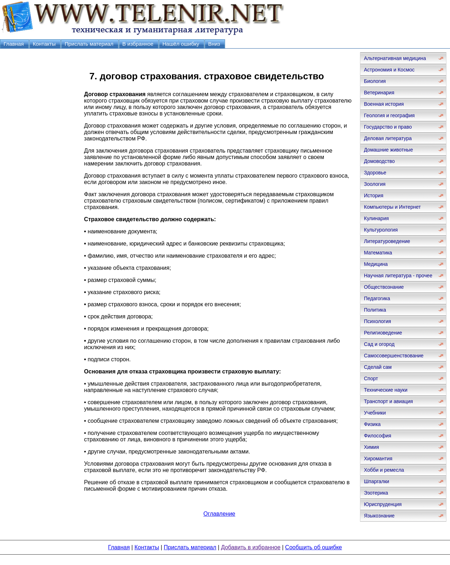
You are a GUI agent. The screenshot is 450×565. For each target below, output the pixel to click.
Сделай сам (378, 367)
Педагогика (377, 298)
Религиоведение (383, 333)
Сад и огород (379, 344)
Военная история (384, 104)
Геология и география (389, 115)
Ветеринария (379, 92)
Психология (377, 321)
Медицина (376, 264)
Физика (372, 424)
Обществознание (384, 287)
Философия (377, 435)
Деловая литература (388, 138)
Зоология (374, 184)
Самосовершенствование (394, 355)
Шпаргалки (376, 481)
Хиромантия (378, 458)
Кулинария (376, 218)
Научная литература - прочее (398, 275)
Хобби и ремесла (384, 470)
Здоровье (375, 172)
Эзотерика (376, 493)
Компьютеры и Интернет (392, 207)
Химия (371, 447)
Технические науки (386, 390)
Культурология (381, 230)
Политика (375, 310)
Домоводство (379, 161)
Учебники (375, 413)
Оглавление (219, 514)
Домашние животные (388, 150)
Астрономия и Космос (389, 70)
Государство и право (388, 127)
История (373, 195)
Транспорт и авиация (388, 401)
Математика (378, 253)
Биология (375, 81)
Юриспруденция (383, 504)
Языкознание (379, 516)
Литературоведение (387, 241)
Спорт (371, 378)
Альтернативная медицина (395, 58)
